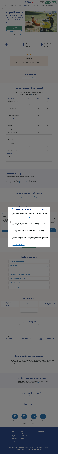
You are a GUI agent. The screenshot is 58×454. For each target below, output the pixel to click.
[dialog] (29, 227)
